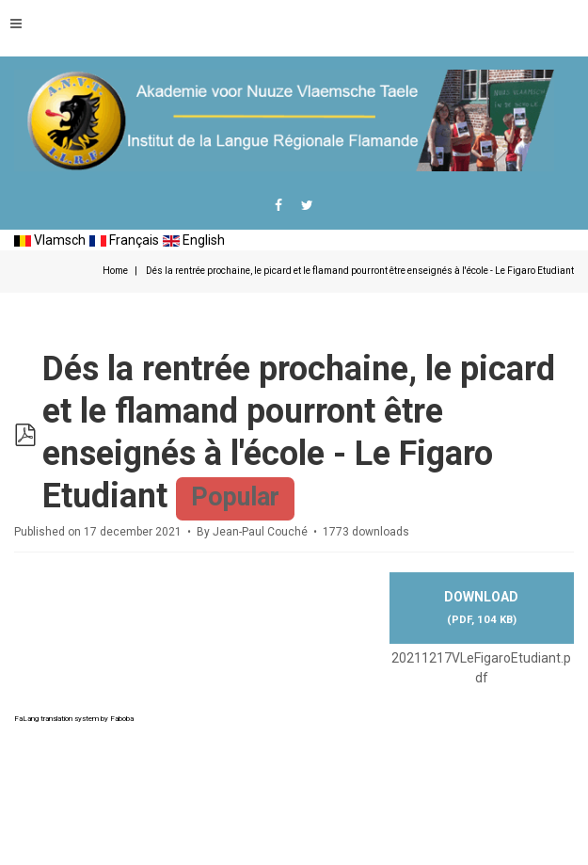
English (194, 240)
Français (124, 240)
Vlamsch (50, 240)
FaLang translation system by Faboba (74, 718)
